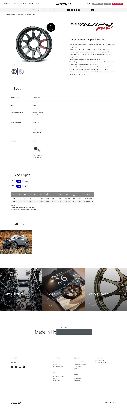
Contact (14, 358)
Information (77, 380)
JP (87, 3)
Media (107, 3)
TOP (5, 14)
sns (37, 3)
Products (7, 3)
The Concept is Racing (59, 376)
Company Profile (78, 362)
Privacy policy (99, 358)
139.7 (25, 186)
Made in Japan (57, 378)
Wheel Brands (57, 362)
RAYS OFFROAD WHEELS (19, 14)
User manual (99, 360)
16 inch (26, 181)
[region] (52, 197)
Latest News (77, 378)
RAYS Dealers (98, 3)
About (15, 3)
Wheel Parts (56, 364)
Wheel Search (117, 3)
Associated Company (80, 364)
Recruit (76, 368)
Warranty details (100, 362)
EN (89, 3)
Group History (78, 366)
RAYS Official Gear (58, 366)
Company (23, 3)
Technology (56, 380)
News (31, 3)
